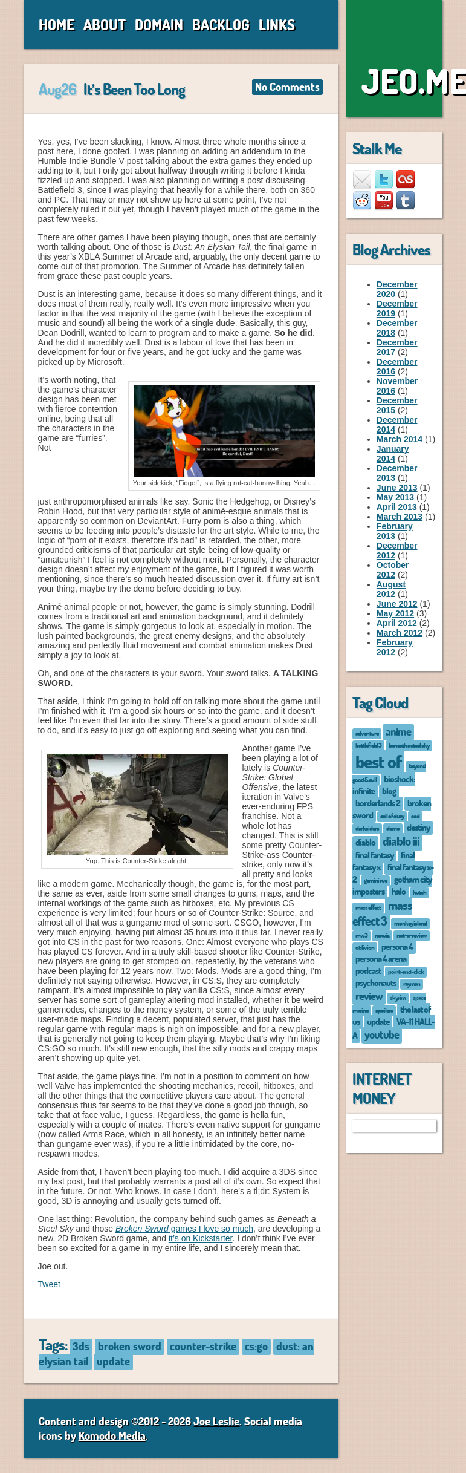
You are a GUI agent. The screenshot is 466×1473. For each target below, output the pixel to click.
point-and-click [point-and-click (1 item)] (406, 971)
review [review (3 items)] (369, 995)
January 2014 (393, 453)
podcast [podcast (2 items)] (368, 970)
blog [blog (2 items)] (389, 791)
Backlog (221, 24)
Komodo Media (112, 1435)
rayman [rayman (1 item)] (411, 983)
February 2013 (395, 531)
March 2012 (399, 633)
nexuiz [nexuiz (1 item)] (382, 934)
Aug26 (57, 89)
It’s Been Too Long (134, 89)
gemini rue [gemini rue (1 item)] (375, 879)
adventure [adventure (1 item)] (366, 732)
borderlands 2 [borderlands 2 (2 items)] (377, 803)
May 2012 (395, 613)
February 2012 (395, 647)
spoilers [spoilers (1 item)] (384, 1009)
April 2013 (397, 507)
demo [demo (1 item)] (393, 827)
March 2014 (399, 439)
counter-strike (203, 1346)
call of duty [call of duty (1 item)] (392, 815)
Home (56, 24)
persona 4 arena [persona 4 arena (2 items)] (380, 958)
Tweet (49, 1284)
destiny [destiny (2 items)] (418, 827)
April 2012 (397, 623)
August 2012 (391, 589)
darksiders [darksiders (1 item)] (367, 827)
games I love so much (184, 1228)
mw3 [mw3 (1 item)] (361, 934)
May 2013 (395, 497)
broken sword (129, 1346)
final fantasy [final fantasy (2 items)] (374, 855)
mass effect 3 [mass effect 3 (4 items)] (382, 913)
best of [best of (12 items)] (378, 761)
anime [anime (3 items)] (398, 731)
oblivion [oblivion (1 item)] (364, 947)
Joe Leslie (216, 1421)
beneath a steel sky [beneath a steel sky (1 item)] (409, 745)
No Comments (287, 86)
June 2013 (397, 487)
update (113, 1361)
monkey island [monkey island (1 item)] (410, 922)
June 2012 (397, 604)
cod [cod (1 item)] (415, 815)
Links (277, 24)
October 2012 (393, 570)
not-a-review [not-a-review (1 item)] (411, 934)
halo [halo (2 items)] (399, 891)
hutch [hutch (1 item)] (419, 892)
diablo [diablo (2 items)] (365, 842)
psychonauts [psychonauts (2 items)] (375, 982)
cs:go (256, 1346)
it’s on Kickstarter (201, 1238)
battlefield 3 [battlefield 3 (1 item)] (368, 745)
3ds (81, 1346)
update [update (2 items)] (378, 1021)
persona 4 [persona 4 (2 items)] (397, 946)
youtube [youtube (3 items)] (381, 1034)
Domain (159, 24)
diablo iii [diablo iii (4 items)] (401, 841)
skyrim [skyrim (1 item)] (398, 997)
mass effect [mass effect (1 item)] (368, 907)
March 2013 (399, 516)
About (104, 24)
